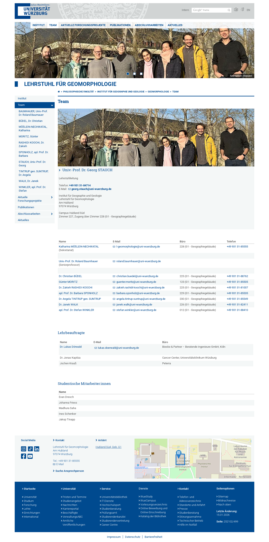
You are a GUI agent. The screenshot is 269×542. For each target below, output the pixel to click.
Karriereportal (70, 509)
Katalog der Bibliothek (152, 516)
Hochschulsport (110, 505)
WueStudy (146, 497)
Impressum (114, 536)
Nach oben (223, 505)
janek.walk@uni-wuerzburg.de (134, 304)
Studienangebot (71, 501)
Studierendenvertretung (114, 521)
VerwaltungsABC (72, 517)
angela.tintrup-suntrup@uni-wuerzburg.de (140, 298)
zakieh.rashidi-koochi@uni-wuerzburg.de (140, 287)
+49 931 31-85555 (237, 246)
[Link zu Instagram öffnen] (24, 449)
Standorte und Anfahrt (191, 505)
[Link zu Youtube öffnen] (30, 456)
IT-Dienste (107, 501)
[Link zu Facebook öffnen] (24, 456)
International (30, 517)
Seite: (219, 521)
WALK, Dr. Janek (28, 181)
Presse (183, 509)
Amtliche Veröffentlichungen (73, 523)
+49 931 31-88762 (237, 276)
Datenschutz (132, 536)
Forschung (29, 505)
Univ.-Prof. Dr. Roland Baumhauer (78, 261)
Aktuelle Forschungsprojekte (83, 25)
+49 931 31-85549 (237, 298)
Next (247, 50)
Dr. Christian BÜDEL (70, 276)
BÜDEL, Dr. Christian (30, 120)
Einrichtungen (31, 513)
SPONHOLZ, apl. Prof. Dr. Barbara (33, 154)
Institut (39, 25)
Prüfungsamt (108, 513)
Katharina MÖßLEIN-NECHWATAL (79, 246)
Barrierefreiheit (153, 536)
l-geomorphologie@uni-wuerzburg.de (138, 246)
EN (248, 10)
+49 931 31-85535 (237, 293)
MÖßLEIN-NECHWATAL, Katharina (33, 128)
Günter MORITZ (68, 281)
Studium (28, 501)
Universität (29, 497)
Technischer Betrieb (190, 521)
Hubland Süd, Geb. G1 (108, 447)
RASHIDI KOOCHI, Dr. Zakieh (31, 144)
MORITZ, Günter (28, 136)
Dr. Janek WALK (68, 304)
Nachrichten (69, 505)
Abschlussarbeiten (149, 25)
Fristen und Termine (73, 497)
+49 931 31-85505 (237, 281)
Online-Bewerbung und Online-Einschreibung (153, 510)
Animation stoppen (241, 75)
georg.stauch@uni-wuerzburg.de (91, 189)
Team (53, 25)
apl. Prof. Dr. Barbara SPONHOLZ (78, 293)
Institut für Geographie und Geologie (120, 91)
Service (105, 489)
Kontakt (59, 440)
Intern (185, 10)
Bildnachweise (226, 501)
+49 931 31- (80, 185)
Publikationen (120, 25)
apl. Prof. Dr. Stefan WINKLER (76, 310)
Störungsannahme (189, 517)
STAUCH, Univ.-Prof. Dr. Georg (32, 163)
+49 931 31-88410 (237, 310)
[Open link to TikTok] (30, 449)
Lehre (26, 509)
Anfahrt (102, 440)
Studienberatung (110, 509)
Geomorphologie (158, 91)
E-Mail (60, 464)
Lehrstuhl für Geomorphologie (70, 84)
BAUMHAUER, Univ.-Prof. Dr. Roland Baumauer (33, 113)
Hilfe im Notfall (187, 525)
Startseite (29, 489)
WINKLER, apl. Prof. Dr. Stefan (32, 188)
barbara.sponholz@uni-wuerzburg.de (138, 293)
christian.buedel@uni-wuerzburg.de (137, 276)
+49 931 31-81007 (237, 287)
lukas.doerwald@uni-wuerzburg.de (118, 347)
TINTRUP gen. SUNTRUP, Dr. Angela (33, 173)
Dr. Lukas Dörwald (71, 346)
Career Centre (109, 525)
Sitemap (222, 497)
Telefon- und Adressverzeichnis (189, 499)
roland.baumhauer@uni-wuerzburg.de (138, 261)
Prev (22, 50)
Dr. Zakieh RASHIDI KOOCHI (75, 287)
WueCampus (147, 501)
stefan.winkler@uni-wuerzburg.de (136, 310)
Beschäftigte (69, 513)
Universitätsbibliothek (113, 497)
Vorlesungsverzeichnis (153, 505)
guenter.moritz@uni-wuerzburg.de (136, 281)
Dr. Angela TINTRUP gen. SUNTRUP (80, 298)
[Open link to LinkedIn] (37, 449)
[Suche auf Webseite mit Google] (211, 10)
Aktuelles (175, 25)
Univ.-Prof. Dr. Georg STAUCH (87, 170)
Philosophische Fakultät (78, 91)
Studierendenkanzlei (112, 517)
